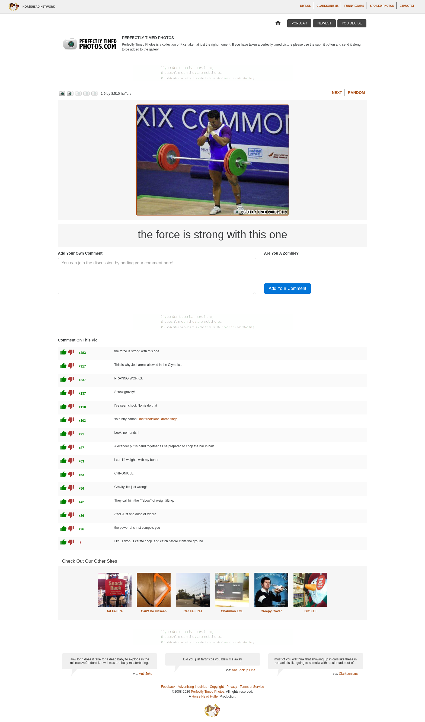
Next (337, 92)
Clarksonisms (327, 5)
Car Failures (193, 611)
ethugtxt (407, 5)
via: (136, 674)
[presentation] (305, 268)
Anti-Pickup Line (243, 670)
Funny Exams (354, 5)
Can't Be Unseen (154, 611)
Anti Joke (145, 674)
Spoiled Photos (382, 5)
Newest (324, 23)
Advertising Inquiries (192, 687)
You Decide (352, 23)
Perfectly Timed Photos (207, 692)
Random (356, 92)
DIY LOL (305, 5)
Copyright (217, 687)
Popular (299, 23)
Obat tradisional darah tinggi (158, 419)
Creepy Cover (271, 611)
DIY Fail (310, 611)
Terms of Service (252, 687)
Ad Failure (115, 611)
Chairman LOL (232, 611)
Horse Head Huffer (205, 696)
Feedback (168, 687)
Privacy (231, 687)
